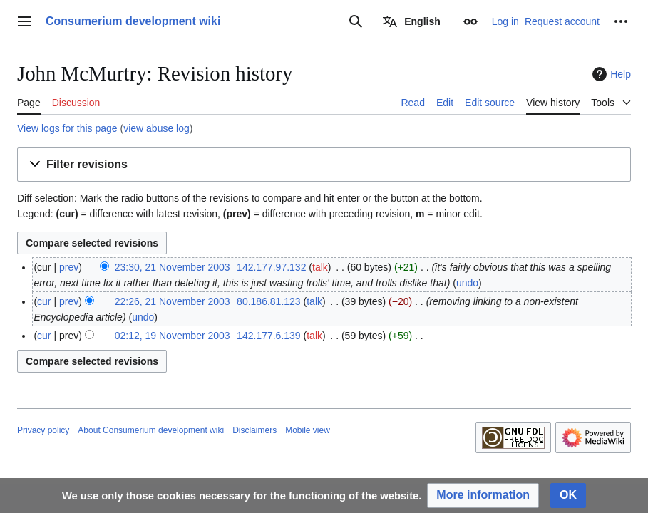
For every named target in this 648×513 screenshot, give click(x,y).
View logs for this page (67, 128)
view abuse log (156, 128)
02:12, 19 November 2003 (172, 335)
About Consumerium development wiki (151, 430)
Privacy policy (43, 430)
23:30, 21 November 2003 (172, 267)
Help (610, 74)
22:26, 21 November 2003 (172, 301)
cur (44, 301)
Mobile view (307, 430)
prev (68, 267)
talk (320, 267)
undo (467, 283)
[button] (324, 165)
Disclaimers (254, 430)
